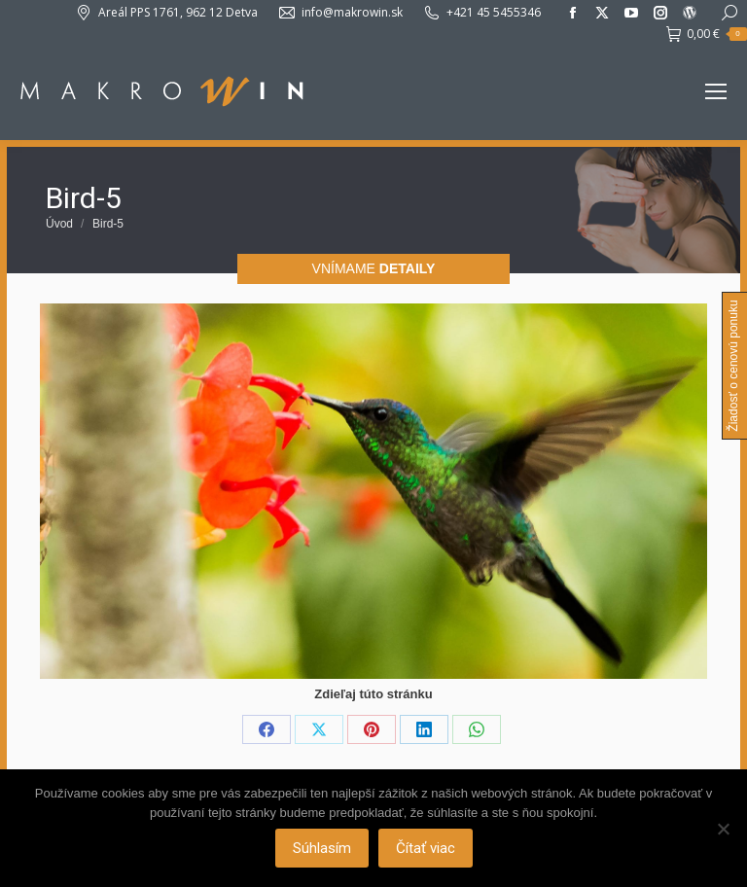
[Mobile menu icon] (716, 91)
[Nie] (722, 828)
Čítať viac (425, 848)
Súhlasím (322, 848)
